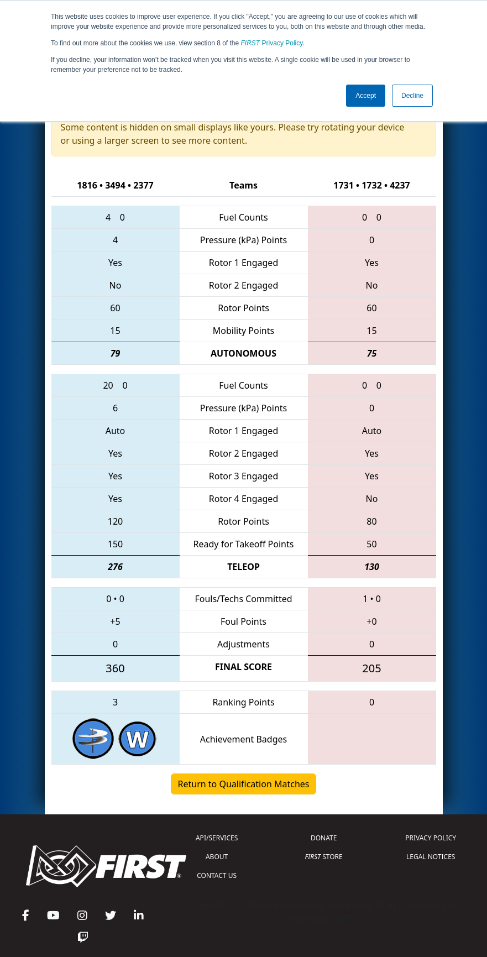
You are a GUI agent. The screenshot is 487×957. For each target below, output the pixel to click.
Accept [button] (365, 96)
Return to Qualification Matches (244, 784)
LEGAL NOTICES (430, 856)
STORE (324, 856)
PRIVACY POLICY (430, 838)
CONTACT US (217, 875)
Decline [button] (412, 96)
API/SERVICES (217, 838)
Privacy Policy (272, 43)
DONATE (324, 838)
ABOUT (217, 856)
